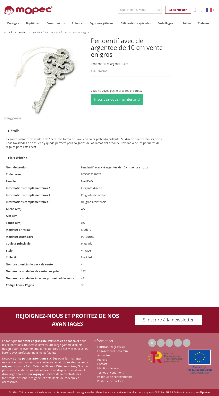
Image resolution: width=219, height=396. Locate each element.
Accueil (8, 32)
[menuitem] (14, 23)
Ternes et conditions (110, 372)
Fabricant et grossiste (111, 347)
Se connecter (178, 10)
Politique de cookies (110, 381)
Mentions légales (108, 368)
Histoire (102, 359)
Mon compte (194, 10)
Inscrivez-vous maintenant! (117, 99)
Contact (102, 364)
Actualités (103, 355)
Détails (14, 130)
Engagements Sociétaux (112, 351)
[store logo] (28, 10)
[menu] (109, 23)
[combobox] (139, 10)
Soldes (23, 32)
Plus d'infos (17, 158)
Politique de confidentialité (114, 377)
